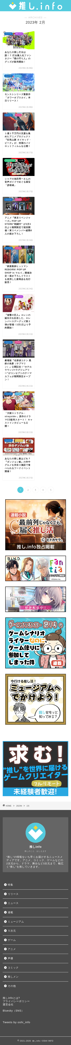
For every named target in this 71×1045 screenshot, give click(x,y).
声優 (10, 958)
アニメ (12, 949)
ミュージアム (16, 921)
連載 (10, 912)
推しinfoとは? (11, 997)
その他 (12, 986)
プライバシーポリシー (16, 1001)
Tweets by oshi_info (16, 1022)
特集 (10, 884)
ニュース (13, 903)
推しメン (13, 976)
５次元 (12, 930)
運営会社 (8, 1004)
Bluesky (8, 1010)
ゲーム (12, 940)
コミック (13, 967)
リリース (13, 894)
